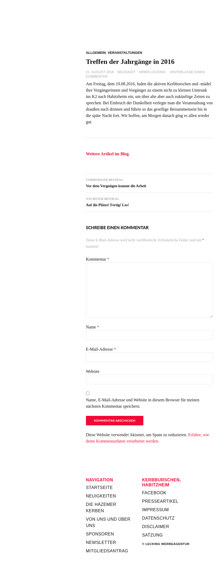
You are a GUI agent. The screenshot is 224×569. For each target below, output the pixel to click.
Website (92, 371)
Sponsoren (100, 534)
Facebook (154, 493)
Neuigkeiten (101, 496)
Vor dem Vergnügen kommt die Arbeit (149, 182)
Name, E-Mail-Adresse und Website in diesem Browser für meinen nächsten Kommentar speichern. (142, 403)
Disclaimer (155, 526)
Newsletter (101, 542)
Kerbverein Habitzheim (149, 31)
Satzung (152, 535)
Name (92, 327)
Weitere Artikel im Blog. (108, 154)
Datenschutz (158, 518)
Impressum (155, 509)
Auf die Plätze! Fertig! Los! (149, 201)
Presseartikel (160, 501)
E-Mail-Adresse (101, 349)
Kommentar (97, 259)
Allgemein (96, 53)
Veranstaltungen (125, 53)
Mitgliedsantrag (107, 551)
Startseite (99, 487)
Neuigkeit (126, 72)
